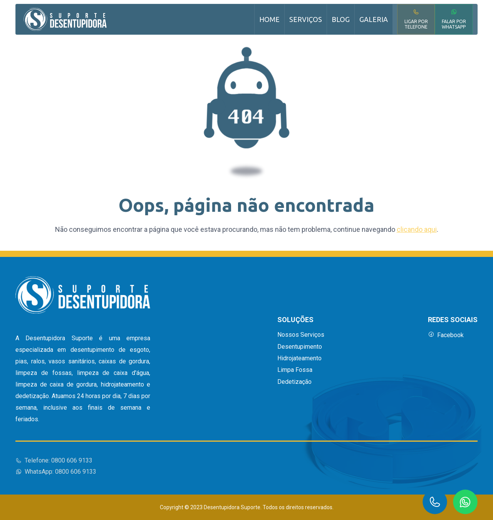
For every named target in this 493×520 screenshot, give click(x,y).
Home (269, 19)
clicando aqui (417, 229)
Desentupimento (299, 346)
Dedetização (294, 381)
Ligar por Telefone (416, 19)
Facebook (446, 335)
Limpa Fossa (294, 369)
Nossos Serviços (300, 334)
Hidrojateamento (299, 358)
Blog (341, 19)
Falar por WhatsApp (454, 19)
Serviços (305, 19)
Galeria (373, 19)
